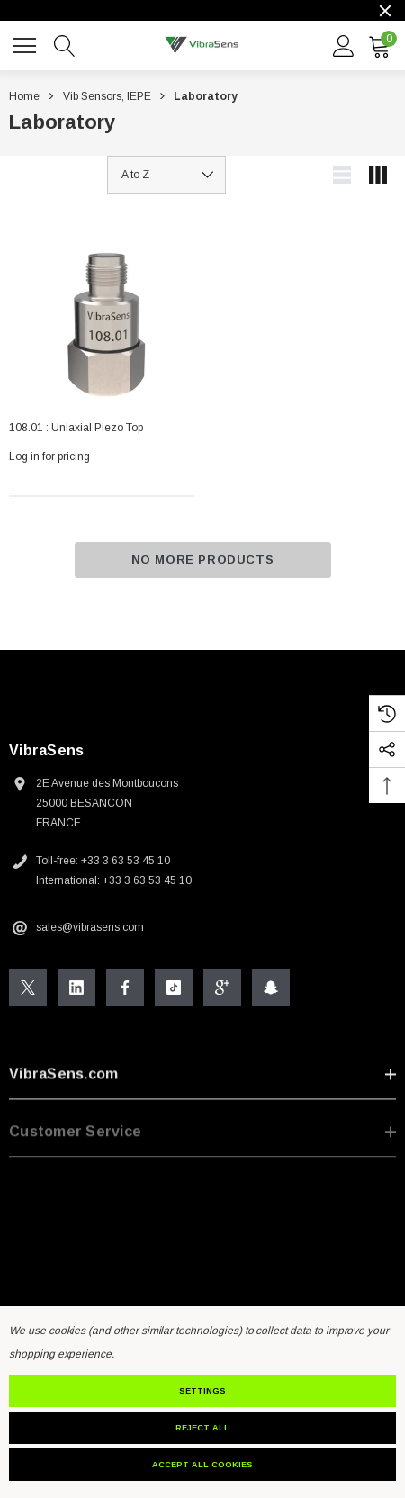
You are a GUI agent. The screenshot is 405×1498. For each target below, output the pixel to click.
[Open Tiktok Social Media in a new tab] (174, 989)
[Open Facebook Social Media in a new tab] (125, 989)
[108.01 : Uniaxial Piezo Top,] (101, 313)
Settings (202, 1390)
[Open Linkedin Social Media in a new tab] (76, 989)
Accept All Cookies (202, 1464)
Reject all (203, 1427)
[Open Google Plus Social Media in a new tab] (222, 989)
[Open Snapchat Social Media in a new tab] (271, 989)
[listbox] (166, 175)
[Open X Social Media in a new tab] (28, 989)
